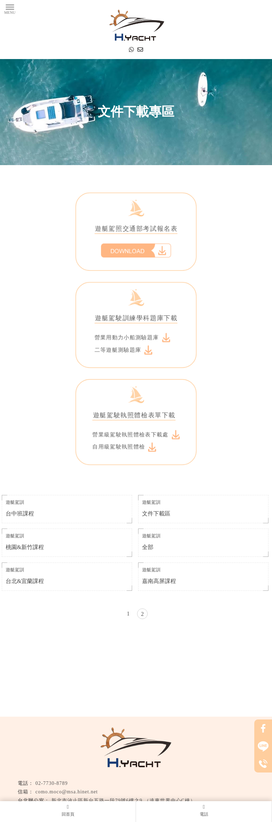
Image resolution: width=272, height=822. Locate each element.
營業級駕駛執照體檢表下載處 (136, 417)
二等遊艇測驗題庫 (125, 346)
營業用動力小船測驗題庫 (132, 336)
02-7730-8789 (51, 783)
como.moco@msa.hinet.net (66, 791)
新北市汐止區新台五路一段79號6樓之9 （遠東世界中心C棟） (123, 800)
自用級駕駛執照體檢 (126, 427)
